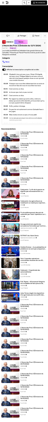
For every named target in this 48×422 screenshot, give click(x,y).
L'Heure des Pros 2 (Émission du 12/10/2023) (31, 328)
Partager (21, 36)
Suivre (21, 42)
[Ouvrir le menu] (3, 2)
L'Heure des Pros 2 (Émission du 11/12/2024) (31, 409)
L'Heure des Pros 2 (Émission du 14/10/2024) (31, 386)
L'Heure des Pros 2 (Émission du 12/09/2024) (31, 351)
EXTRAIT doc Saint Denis (29, 236)
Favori (35, 36)
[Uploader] (29, 2)
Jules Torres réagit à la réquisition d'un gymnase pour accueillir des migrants (32, 294)
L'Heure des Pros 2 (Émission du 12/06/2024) (31, 374)
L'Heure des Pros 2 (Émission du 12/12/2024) (31, 305)
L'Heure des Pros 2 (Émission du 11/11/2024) (31, 156)
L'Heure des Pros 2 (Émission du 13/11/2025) (31, 144)
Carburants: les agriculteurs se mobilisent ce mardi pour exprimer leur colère (32, 202)
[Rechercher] (24, 2)
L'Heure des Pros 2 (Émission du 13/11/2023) (31, 340)
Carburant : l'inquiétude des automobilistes (30, 271)
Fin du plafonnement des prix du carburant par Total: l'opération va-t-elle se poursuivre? (33, 213)
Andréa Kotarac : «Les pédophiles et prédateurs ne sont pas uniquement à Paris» (33, 248)
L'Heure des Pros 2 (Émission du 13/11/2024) (31, 167)
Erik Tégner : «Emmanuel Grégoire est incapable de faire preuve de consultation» (32, 282)
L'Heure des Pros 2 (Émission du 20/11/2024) (31, 363)
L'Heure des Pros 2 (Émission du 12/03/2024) (31, 179)
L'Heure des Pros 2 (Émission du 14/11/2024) (31, 317)
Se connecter (39, 3)
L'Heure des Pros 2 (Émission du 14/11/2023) (31, 397)
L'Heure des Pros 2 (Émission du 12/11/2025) (31, 133)
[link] (7, 42)
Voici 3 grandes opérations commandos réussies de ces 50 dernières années (31, 259)
